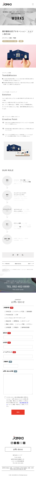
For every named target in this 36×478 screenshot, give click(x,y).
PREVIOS (7, 263)
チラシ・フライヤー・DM (10, 41)
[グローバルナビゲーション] (32, 4)
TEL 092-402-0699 (18, 286)
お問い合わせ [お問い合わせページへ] (18, 449)
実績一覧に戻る (18, 263)
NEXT (29, 263)
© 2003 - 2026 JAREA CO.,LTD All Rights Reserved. (18, 475)
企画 (21, 41)
